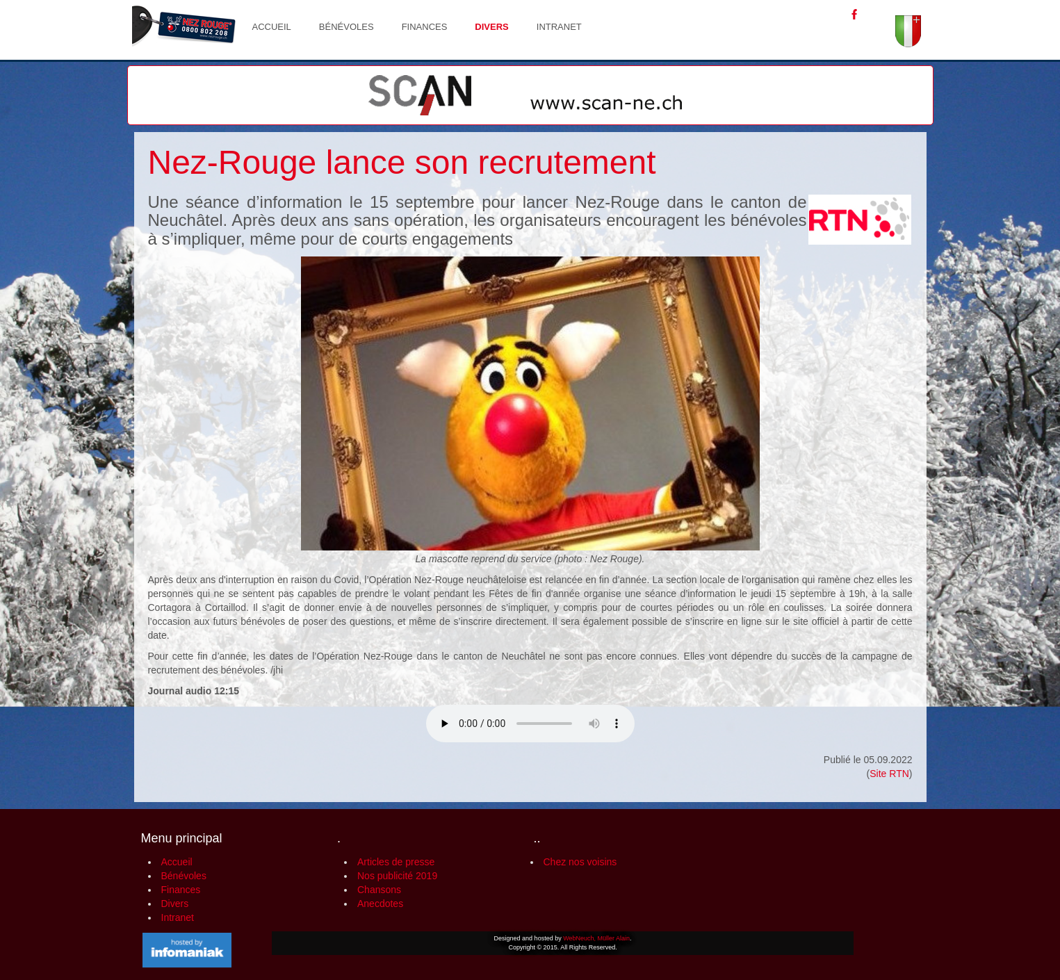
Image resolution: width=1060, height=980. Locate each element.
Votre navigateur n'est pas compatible (530, 723)
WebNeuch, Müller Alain (596, 938)
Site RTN (889, 773)
